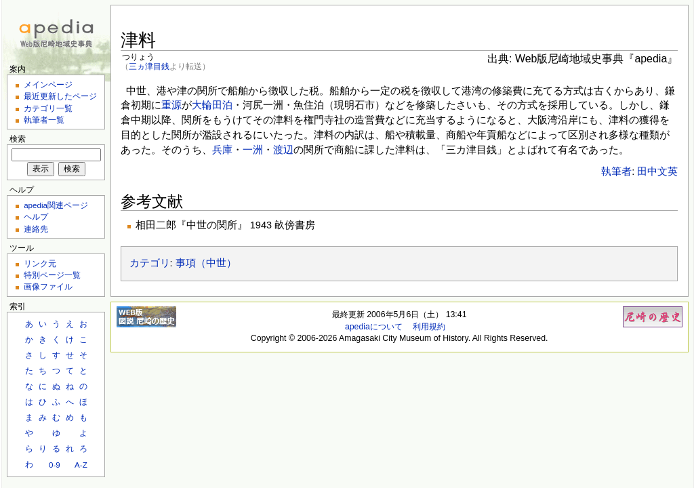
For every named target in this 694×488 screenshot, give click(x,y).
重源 (171, 105)
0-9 (54, 464)
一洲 (253, 149)
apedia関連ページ (56, 205)
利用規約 (429, 326)
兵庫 (222, 149)
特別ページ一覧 (52, 274)
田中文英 (657, 171)
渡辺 (283, 149)
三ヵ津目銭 (149, 66)
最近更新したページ (60, 96)
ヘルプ (36, 216)
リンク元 (40, 263)
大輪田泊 (212, 105)
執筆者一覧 (44, 119)
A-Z (81, 464)
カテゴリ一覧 (48, 108)
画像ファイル (48, 286)
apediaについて (374, 326)
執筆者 (616, 171)
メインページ (48, 84)
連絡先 (36, 228)
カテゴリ (149, 263)
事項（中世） (206, 263)
